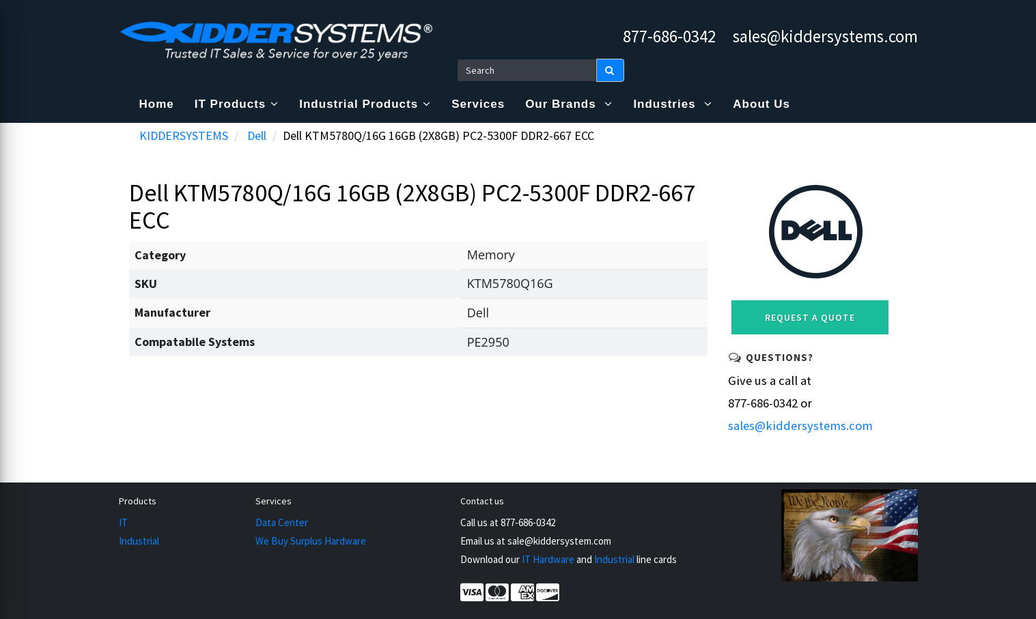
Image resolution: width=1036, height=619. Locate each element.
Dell (256, 135)
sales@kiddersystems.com (825, 36)
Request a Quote (810, 317)
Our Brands (569, 104)
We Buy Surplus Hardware (310, 540)
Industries (672, 104)
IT (123, 522)
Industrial (139, 540)
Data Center (281, 522)
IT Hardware (548, 559)
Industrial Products (365, 104)
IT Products (237, 104)
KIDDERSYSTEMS (183, 135)
